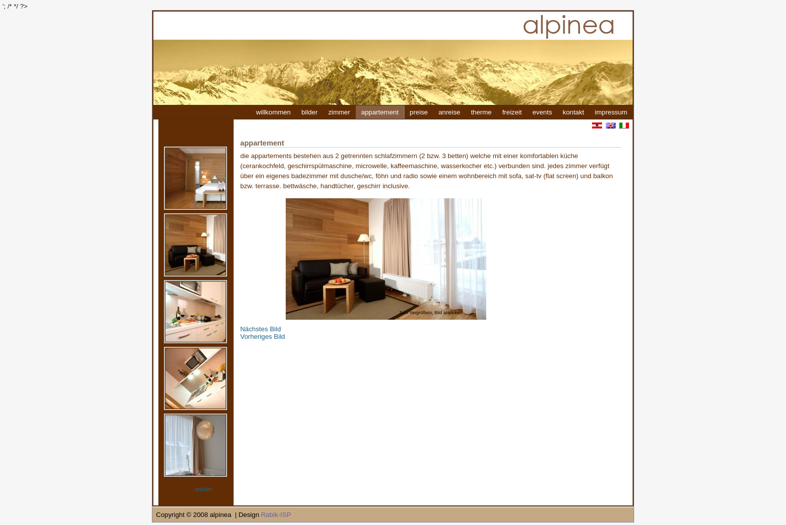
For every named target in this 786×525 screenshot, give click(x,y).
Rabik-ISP (276, 514)
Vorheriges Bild (262, 336)
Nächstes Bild (260, 329)
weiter (204, 489)
